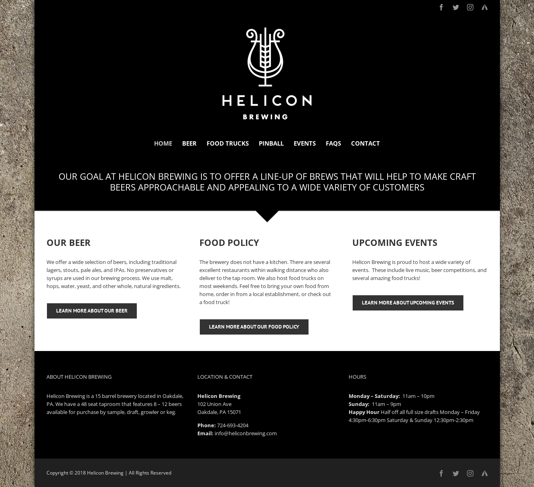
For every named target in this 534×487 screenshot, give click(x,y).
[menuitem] (168, 143)
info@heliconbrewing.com (246, 433)
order (222, 294)
